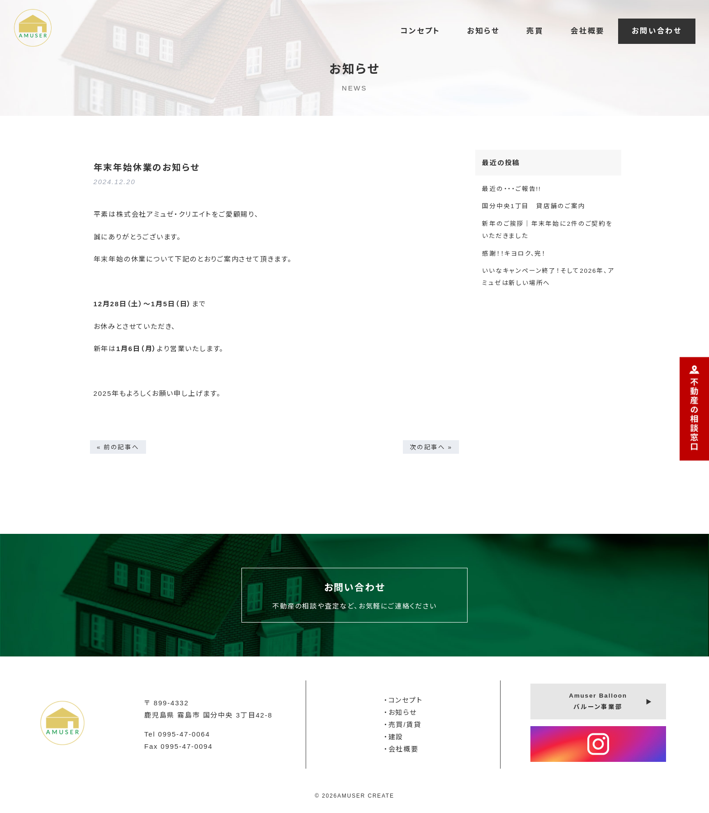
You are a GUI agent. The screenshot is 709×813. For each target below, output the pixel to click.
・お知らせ (400, 712)
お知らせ (483, 31)
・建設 (393, 737)
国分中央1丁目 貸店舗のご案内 (534, 206)
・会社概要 (401, 749)
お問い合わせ (657, 31)
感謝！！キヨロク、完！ (514, 253)
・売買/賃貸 (402, 724)
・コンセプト (403, 700)
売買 (535, 31)
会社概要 (588, 31)
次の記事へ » (431, 446)
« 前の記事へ (118, 446)
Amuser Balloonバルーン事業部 (598, 701)
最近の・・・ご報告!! (511, 188)
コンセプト (420, 31)
